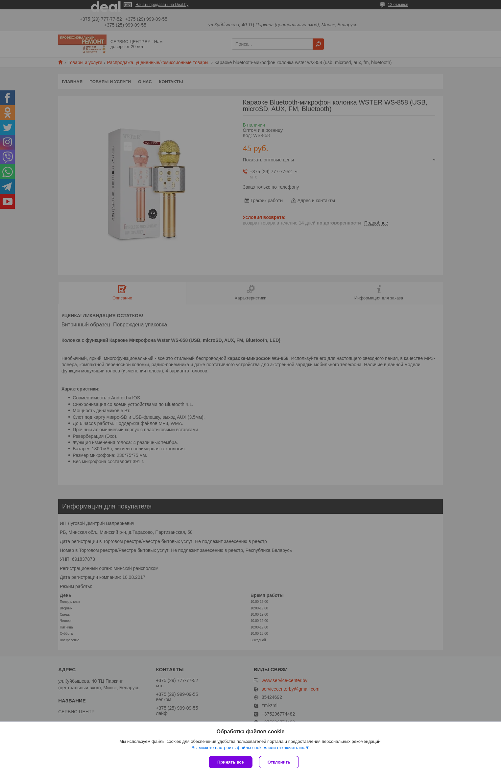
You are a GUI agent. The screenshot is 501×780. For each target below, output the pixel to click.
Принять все (230, 762)
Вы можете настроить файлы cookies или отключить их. (248, 747)
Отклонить (279, 762)
